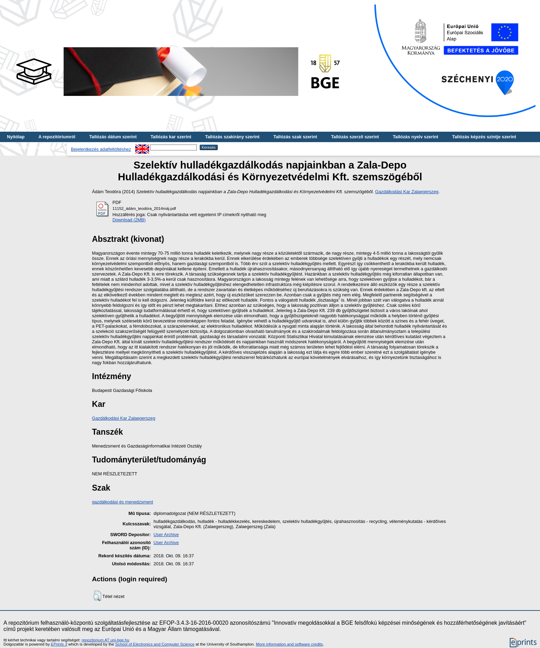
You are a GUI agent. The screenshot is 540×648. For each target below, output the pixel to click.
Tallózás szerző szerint (355, 136)
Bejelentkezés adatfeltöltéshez (101, 149)
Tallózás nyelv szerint (415, 136)
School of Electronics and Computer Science (154, 644)
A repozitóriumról (56, 136)
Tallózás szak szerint (295, 136)
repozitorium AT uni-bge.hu (105, 640)
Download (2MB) (129, 219)
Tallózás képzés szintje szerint (484, 136)
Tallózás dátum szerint (113, 136)
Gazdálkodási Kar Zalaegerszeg (406, 191)
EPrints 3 (59, 644)
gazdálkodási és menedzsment (122, 502)
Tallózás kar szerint (171, 136)
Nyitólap (15, 136)
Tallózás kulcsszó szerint (33, 147)
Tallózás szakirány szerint (232, 136)
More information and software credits (289, 644)
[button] (97, 596)
